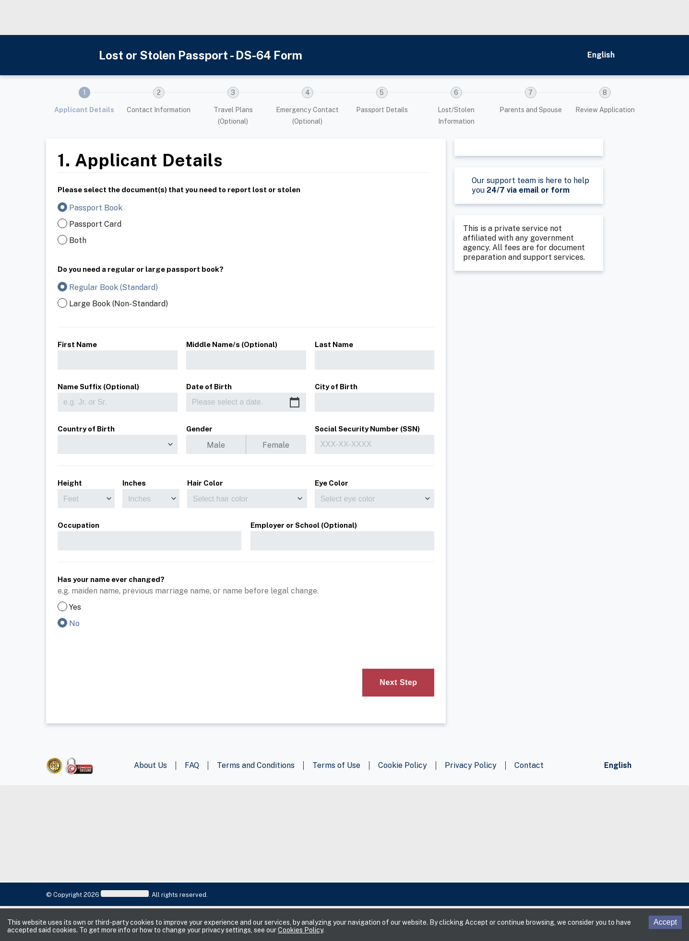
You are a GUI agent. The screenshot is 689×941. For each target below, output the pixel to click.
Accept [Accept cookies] (665, 922)
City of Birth (336, 387)
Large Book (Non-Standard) (118, 304)
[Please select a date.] (246, 402)
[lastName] (375, 360)
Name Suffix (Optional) (98, 387)
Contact (529, 765)
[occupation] (149, 540)
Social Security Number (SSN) (367, 428)
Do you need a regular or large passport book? (141, 268)
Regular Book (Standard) (113, 287)
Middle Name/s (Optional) (231, 344)
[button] (84, 107)
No (74, 623)
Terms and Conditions (256, 765)
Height (70, 483)
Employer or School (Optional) (303, 524)
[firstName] (118, 360)
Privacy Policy (471, 765)
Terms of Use (336, 765)
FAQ (192, 765)
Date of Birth (209, 387)
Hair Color (205, 483)
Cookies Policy (300, 930)
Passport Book (95, 208)
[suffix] (118, 402)
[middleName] (246, 360)
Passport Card (95, 224)
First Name (77, 344)
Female (275, 445)
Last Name (334, 344)
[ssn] (375, 444)
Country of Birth (86, 429)
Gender (199, 428)
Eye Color (331, 483)
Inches (134, 483)
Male (216, 445)
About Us (150, 765)
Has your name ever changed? (111, 579)
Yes (75, 607)
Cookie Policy (402, 765)
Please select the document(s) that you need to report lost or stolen (179, 189)
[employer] (342, 540)
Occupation (78, 524)
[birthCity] (375, 402)
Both (77, 240)
